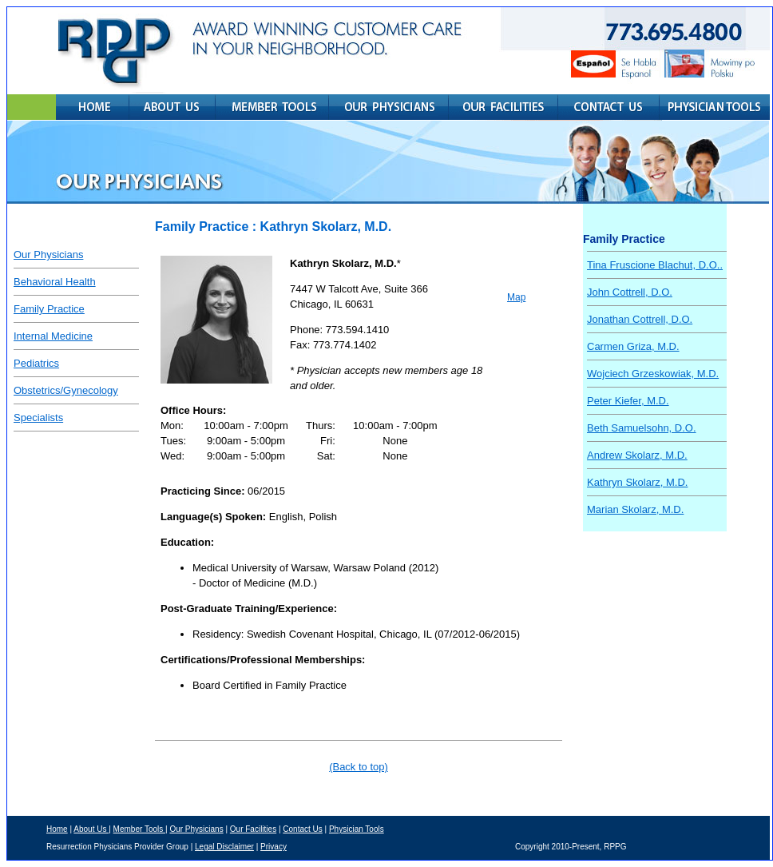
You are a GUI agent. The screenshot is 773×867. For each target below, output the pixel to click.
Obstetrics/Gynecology (66, 390)
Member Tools (139, 829)
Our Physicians (48, 254)
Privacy (273, 846)
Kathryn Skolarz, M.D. (637, 482)
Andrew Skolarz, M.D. (637, 455)
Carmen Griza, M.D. (633, 346)
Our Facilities (253, 829)
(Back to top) (358, 767)
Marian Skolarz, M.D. (635, 509)
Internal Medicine (53, 336)
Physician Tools (356, 829)
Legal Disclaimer (224, 846)
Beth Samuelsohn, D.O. (641, 428)
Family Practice (49, 309)
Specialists (38, 418)
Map (516, 297)
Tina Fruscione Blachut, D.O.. (655, 265)
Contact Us (302, 829)
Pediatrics (36, 363)
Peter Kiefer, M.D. (628, 401)
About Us (91, 829)
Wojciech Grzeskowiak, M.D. (653, 374)
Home (57, 829)
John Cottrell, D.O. (629, 292)
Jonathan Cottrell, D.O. (639, 319)
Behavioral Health (55, 282)
